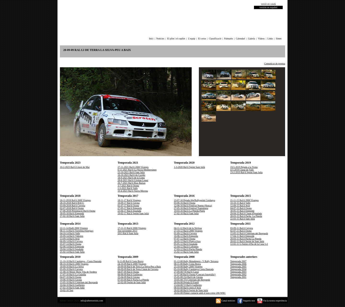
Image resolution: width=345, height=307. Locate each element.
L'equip (191, 38)
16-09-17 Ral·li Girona (128, 203)
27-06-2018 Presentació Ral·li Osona (77, 210)
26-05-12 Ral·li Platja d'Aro (187, 241)
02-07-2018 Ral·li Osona (72, 208)
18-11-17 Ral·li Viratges (129, 200)
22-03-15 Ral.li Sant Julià (242, 218)
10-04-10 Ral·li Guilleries (72, 285)
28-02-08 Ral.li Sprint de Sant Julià (191, 290)
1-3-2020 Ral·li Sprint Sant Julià (189, 167)
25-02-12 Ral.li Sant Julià (186, 252)
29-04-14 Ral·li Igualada (71, 249)
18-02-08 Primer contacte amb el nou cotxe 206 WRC (200, 293)
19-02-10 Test (66, 290)
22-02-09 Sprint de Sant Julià (132, 282)
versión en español (268, 7)
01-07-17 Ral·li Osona (128, 205)
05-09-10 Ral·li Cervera (71, 269)
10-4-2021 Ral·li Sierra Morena (133, 191)
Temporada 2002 (238, 274)
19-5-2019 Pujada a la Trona (244, 167)
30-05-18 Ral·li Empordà (72, 213)
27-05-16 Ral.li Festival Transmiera (191, 208)
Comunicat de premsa (274, 63)
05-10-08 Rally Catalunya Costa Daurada (194, 269)
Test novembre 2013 (127, 230)
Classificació (215, 38)
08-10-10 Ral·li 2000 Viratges (74, 264)
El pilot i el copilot (176, 38)
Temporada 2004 (238, 269)
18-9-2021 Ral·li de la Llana (131, 177)
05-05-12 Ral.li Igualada (185, 244)
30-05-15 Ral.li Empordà (242, 210)
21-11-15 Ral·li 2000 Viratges (244, 200)
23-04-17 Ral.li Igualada (129, 210)
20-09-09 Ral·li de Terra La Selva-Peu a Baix (139, 266)
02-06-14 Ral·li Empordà (72, 246)
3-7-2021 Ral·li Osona (128, 185)
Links (270, 38)
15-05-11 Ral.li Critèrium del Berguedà (249, 233)
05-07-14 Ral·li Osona (70, 244)
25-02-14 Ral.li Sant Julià (72, 252)
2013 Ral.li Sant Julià (128, 233)
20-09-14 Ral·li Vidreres (71, 236)
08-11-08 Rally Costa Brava (187, 264)
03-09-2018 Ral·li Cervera (72, 205)
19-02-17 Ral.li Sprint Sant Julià (133, 213)
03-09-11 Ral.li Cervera (241, 228)
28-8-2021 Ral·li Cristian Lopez (133, 180)
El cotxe (202, 38)
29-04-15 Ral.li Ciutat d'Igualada (246, 213)
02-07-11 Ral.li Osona (241, 230)
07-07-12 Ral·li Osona (184, 238)
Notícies (160, 38)
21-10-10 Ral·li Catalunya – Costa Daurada (80, 261)
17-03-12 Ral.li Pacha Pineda (188, 249)
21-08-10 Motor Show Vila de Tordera (78, 271)
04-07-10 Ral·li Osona (70, 277)
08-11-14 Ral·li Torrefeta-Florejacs (76, 230)
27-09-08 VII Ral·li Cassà (186, 271)
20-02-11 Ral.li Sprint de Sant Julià (247, 241)
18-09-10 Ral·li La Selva (72, 266)
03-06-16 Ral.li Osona (184, 203)
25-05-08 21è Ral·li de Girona (188, 277)
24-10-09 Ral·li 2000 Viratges (132, 264)
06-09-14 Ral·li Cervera (71, 241)
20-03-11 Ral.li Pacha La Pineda (245, 238)
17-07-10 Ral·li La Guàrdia (73, 274)
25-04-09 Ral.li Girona (128, 277)
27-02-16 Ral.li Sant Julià (186, 213)
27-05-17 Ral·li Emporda (130, 208)
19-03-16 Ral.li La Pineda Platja (189, 210)
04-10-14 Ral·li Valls (70, 233)
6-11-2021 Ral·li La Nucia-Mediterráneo (137, 169)
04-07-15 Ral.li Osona (241, 208)
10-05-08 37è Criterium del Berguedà (192, 279)
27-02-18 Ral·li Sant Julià (72, 216)
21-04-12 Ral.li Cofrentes (186, 246)
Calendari (240, 38)
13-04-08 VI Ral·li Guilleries (188, 285)
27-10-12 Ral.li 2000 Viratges (188, 230)
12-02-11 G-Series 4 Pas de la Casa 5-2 (249, 244)
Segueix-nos (246, 300)
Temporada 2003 (238, 271)
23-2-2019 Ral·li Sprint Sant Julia (246, 172)
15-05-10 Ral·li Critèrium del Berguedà (79, 282)
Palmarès (228, 38)
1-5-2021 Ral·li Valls (128, 188)
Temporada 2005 (238, 266)
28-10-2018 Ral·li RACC (72, 203)
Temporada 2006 (238, 264)
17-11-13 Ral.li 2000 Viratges (132, 228)
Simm (279, 38)
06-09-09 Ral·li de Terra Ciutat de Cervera (138, 269)
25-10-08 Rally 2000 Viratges (188, 266)
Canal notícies (225, 300)
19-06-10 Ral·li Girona (71, 279)
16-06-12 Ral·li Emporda (186, 236)
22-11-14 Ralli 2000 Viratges (74, 228)
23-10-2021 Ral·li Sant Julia (131, 172)
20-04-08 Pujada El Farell (186, 282)
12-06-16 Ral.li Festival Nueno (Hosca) (193, 205)
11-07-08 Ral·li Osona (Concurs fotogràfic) (194, 274)
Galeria (251, 38)
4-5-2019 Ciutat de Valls (242, 169)
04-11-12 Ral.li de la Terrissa (188, 228)
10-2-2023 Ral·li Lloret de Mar (75, 167)
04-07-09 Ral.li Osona (128, 271)
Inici (151, 38)
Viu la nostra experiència (272, 300)
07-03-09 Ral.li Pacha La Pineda (133, 279)
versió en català (268, 4)
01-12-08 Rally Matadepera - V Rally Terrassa (196, 261)
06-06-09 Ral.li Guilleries (130, 274)
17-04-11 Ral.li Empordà (242, 236)
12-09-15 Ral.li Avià (240, 205)
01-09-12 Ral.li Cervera (185, 233)
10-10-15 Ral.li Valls (240, 203)
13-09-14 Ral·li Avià (70, 238)
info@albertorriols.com (91, 300)
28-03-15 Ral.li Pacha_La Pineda (246, 216)
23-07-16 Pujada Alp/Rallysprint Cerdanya (194, 200)
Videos (261, 38)
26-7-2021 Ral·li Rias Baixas (131, 183)
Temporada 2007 (238, 261)
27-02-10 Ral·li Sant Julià (72, 287)
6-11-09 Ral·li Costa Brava (130, 261)
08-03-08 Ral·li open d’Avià (187, 287)
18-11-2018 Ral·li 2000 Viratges (75, 200)
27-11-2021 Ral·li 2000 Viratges (133, 167)
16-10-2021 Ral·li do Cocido (131, 175)
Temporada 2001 (238, 277)
